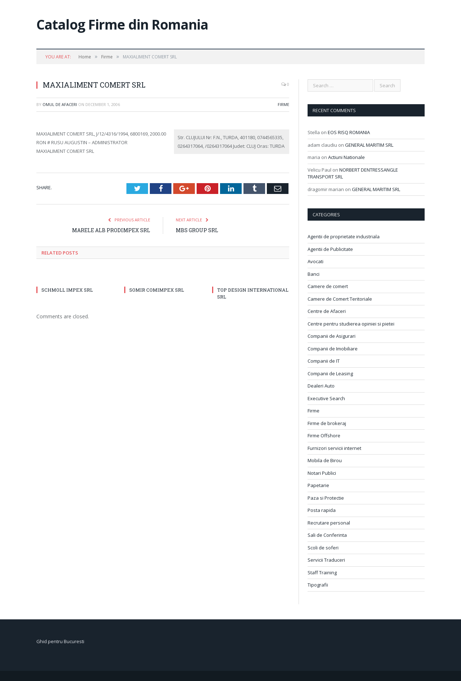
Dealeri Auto (321, 385)
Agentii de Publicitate (330, 249)
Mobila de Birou (325, 460)
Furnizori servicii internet (334, 448)
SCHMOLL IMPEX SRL (67, 290)
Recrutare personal (329, 522)
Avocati (315, 261)
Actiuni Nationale (346, 157)
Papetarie (318, 485)
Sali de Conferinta (327, 535)
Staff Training (322, 572)
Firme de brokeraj (327, 423)
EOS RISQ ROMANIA (349, 132)
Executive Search (326, 398)
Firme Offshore (324, 435)
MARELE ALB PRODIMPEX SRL (111, 230)
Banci (313, 274)
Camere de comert (328, 286)
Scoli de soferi (323, 547)
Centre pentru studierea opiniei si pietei (351, 323)
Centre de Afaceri (327, 311)
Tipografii (318, 584)
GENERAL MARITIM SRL (369, 145)
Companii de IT (324, 361)
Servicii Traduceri (326, 560)
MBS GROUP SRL (197, 230)
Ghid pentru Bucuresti (60, 641)
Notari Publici (322, 473)
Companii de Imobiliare (333, 348)
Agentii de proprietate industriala (344, 236)
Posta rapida (322, 510)
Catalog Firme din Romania (122, 24)
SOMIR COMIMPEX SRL (156, 290)
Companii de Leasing (330, 373)
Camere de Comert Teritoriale (340, 299)
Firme (283, 104)
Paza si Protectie (326, 498)
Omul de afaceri (59, 104)
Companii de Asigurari (331, 336)
